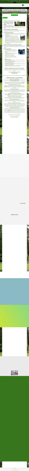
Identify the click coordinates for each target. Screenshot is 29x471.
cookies (6, 0)
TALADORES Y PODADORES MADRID (20, 11)
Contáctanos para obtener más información (14, 113)
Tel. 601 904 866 (11, 17)
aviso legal (14, 1)
